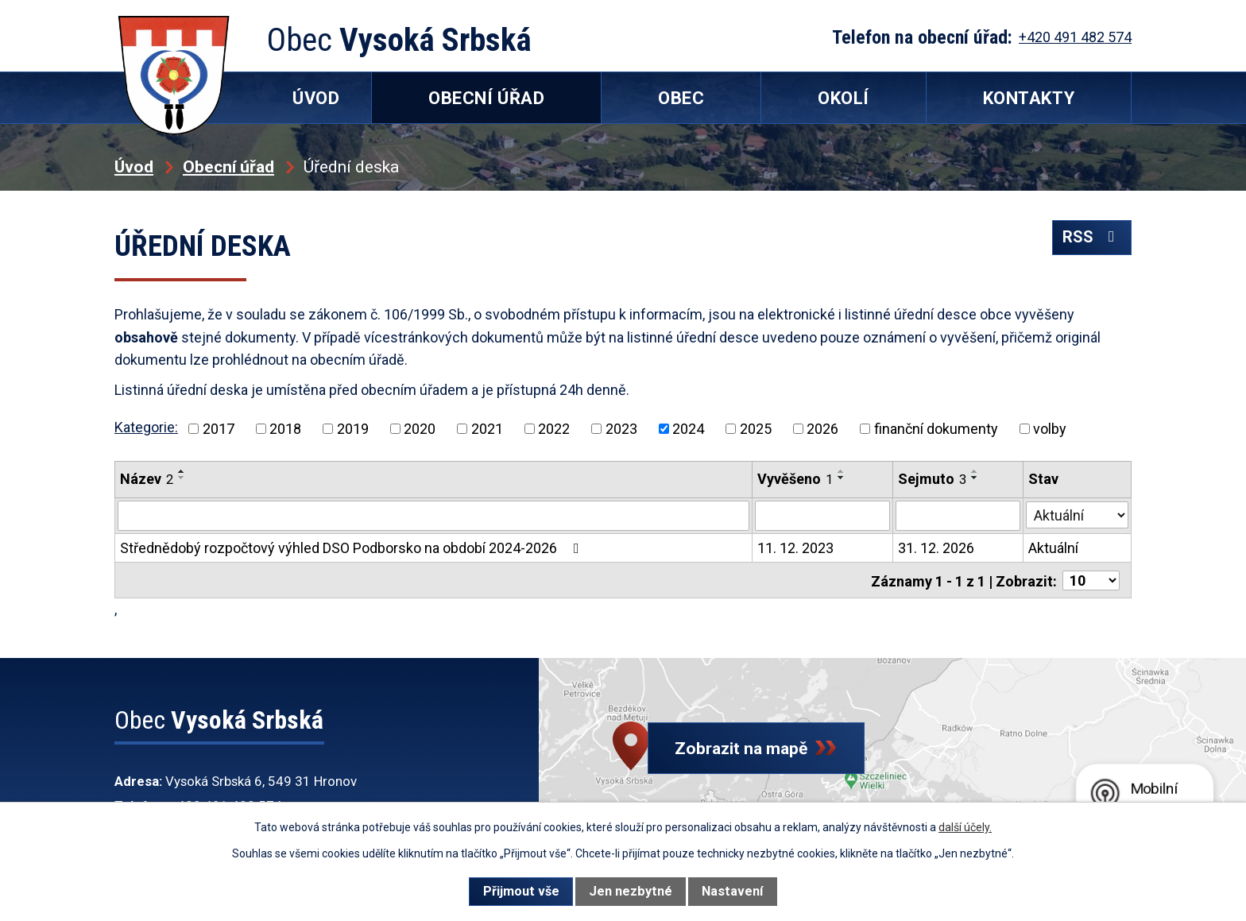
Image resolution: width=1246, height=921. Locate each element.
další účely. (965, 827)
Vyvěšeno (795, 478)
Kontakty (1028, 98)
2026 (822, 428)
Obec (681, 98)
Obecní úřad (228, 166)
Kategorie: (146, 427)
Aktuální (1054, 548)
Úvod (133, 166)
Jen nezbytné (630, 891)
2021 (487, 428)
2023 (621, 428)
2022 (554, 428)
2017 (218, 428)
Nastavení (732, 891)
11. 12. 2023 (795, 548)
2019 (353, 428)
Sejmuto (932, 478)
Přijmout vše (521, 891)
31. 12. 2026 (936, 548)
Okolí (843, 98)
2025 (756, 428)
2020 (419, 428)
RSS (1091, 241)
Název (146, 478)
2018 (285, 428)
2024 (688, 428)
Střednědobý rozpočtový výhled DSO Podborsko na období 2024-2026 (353, 548)
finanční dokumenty (936, 428)
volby (1049, 428)
